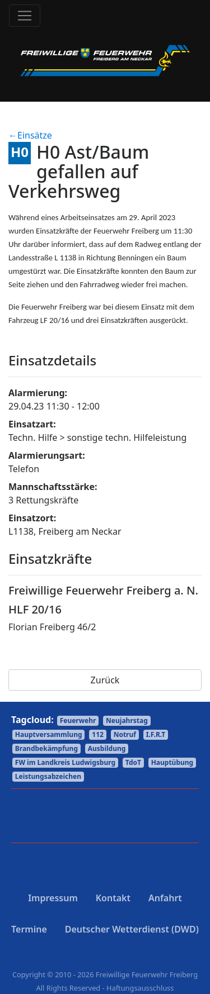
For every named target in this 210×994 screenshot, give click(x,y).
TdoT (133, 762)
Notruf (125, 734)
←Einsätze (30, 135)
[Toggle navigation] (24, 15)
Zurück (105, 680)
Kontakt (113, 898)
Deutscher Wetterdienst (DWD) (132, 929)
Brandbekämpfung (46, 748)
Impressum (53, 898)
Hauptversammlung (48, 734)
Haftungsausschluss (140, 988)
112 (98, 734)
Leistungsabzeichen (48, 776)
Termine (29, 929)
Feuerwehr (78, 720)
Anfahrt (165, 898)
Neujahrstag (127, 720)
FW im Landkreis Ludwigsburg (65, 762)
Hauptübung (172, 762)
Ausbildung (107, 748)
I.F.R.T (156, 734)
